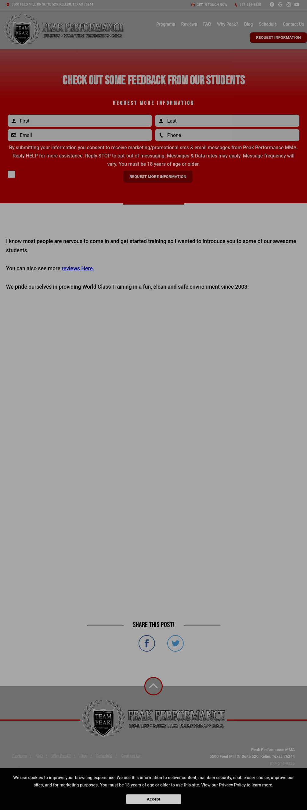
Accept (153, 799)
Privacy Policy (232, 784)
